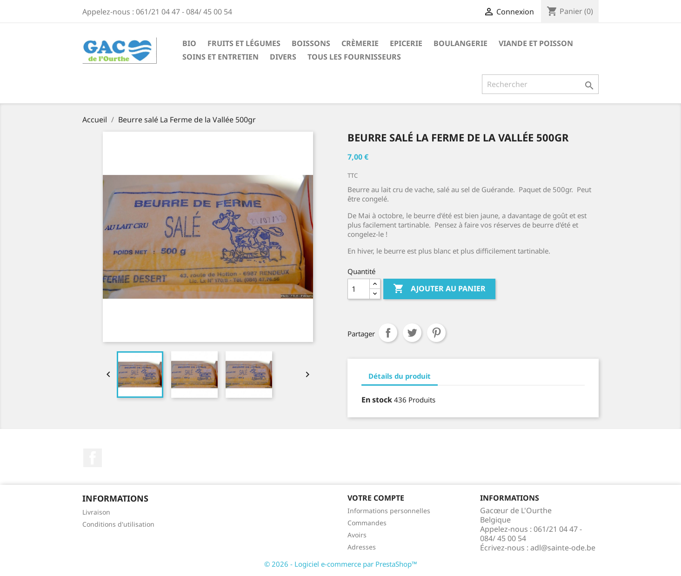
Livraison (96, 512)
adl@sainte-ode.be (562, 548)
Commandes (367, 522)
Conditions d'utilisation (118, 524)
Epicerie (406, 43)
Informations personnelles (388, 510)
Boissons (311, 43)
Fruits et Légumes (243, 43)
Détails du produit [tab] (399, 376)
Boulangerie (460, 43)
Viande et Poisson (536, 43)
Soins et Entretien (220, 57)
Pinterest (436, 332)
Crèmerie (360, 43)
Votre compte (375, 498)
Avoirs (357, 534)
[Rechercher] (540, 84)
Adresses (361, 547)
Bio (189, 43)
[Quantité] (358, 289)
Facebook (92, 458)
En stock (376, 399)
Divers (283, 57)
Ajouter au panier (439, 289)
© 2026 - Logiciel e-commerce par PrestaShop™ (340, 564)
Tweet (412, 332)
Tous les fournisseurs (354, 57)
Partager (388, 332)
